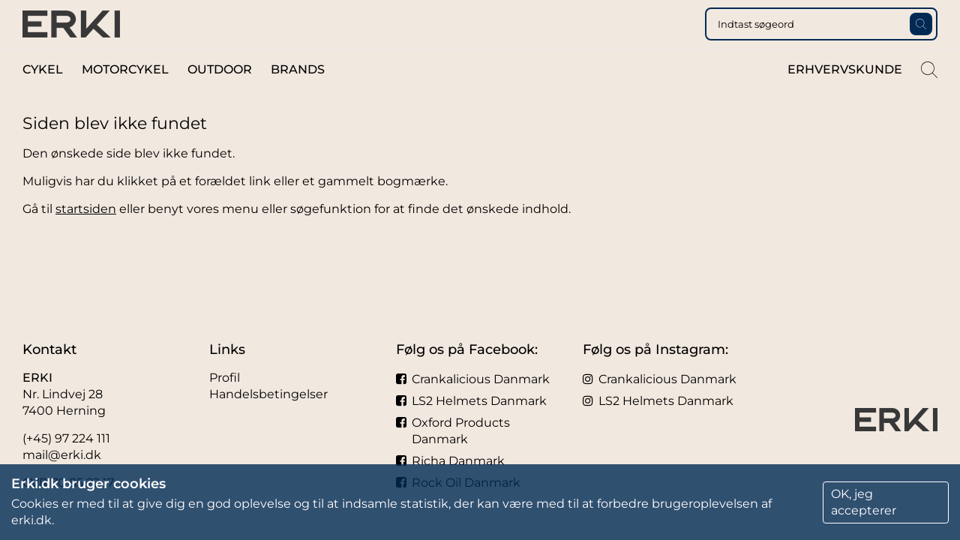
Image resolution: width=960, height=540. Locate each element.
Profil (224, 377)
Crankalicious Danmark (473, 379)
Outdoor (220, 96)
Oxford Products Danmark (453, 431)
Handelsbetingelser (268, 394)
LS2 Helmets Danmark (471, 401)
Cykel (42, 96)
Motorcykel (125, 96)
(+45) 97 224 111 (66, 438)
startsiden (86, 236)
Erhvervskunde (845, 96)
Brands (298, 96)
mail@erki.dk (61, 455)
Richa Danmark (450, 461)
